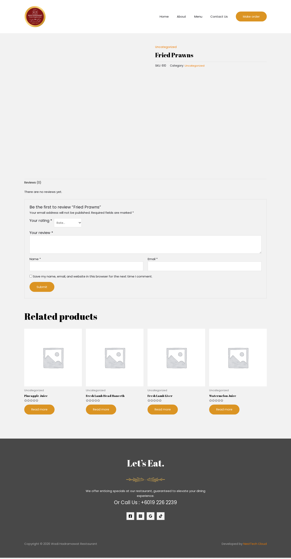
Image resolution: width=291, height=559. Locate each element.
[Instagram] (140, 517)
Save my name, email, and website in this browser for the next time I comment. (92, 277)
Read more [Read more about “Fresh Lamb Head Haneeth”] (101, 411)
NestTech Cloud (254, 545)
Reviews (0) (33, 183)
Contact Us (220, 16)
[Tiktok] (160, 517)
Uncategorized (166, 47)
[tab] (33, 183)
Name (35, 260)
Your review (41, 233)
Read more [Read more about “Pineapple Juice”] (39, 411)
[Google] (150, 517)
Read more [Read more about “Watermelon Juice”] (224, 411)
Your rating (41, 221)
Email (153, 260)
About (186, 16)
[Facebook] (130, 517)
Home (171, 16)
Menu (201, 16)
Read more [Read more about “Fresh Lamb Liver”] (163, 411)
